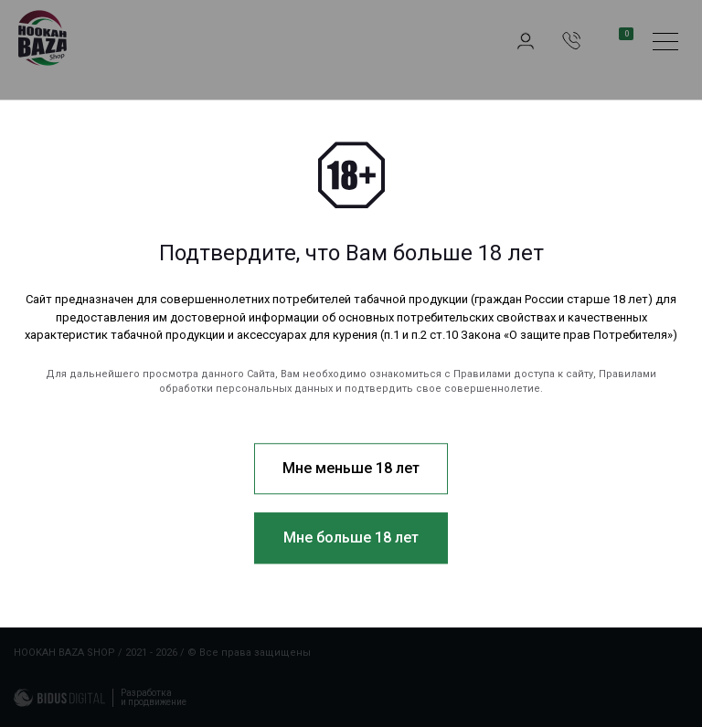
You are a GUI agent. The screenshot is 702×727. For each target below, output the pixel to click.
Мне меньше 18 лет (351, 468)
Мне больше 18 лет (351, 537)
